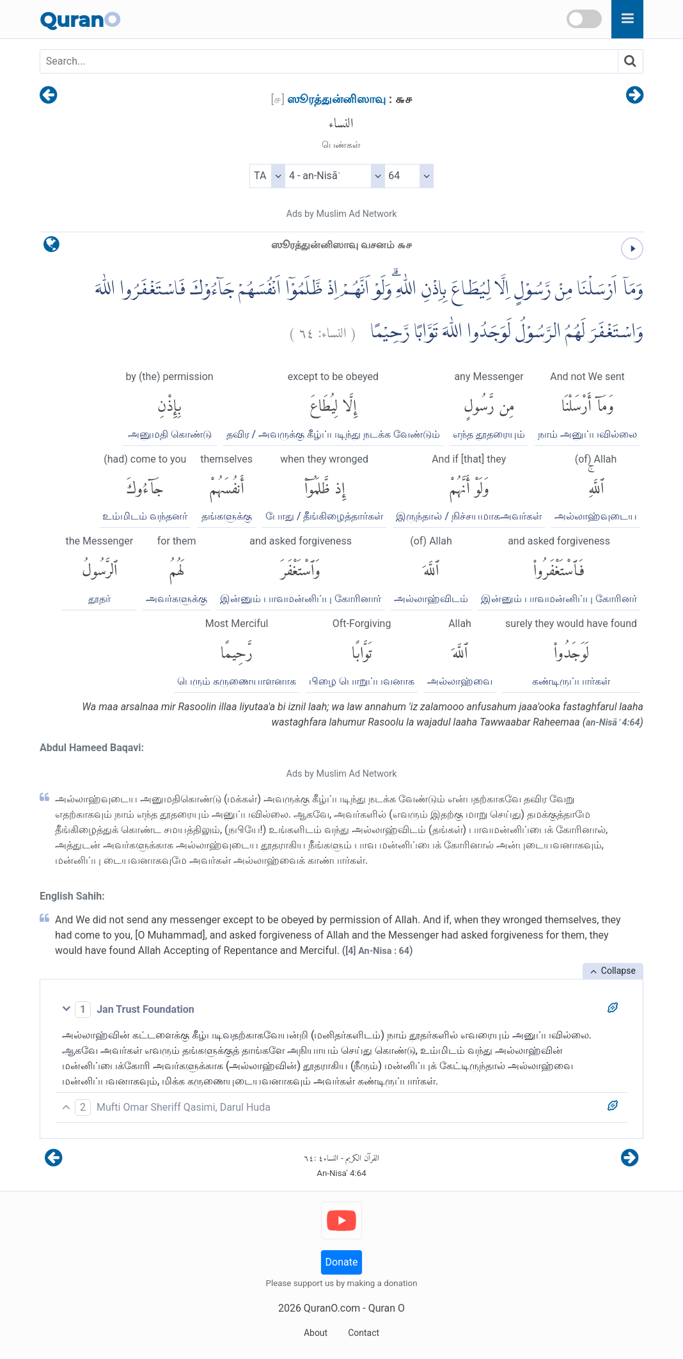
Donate (342, 1262)
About (315, 1333)
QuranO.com (332, 1308)
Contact (363, 1333)
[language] (51, 247)
